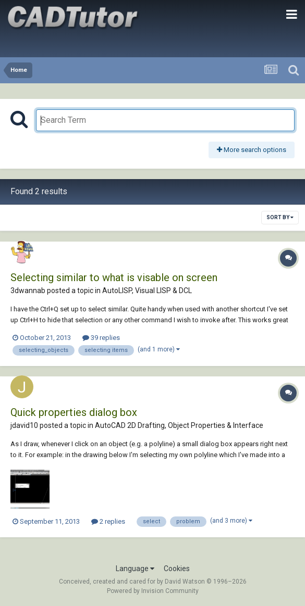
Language (135, 568)
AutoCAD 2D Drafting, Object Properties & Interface (179, 425)
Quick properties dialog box (73, 412)
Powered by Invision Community (153, 591)
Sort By (280, 217)
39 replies (101, 338)
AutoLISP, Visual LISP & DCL (147, 290)
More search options (251, 150)
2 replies (108, 521)
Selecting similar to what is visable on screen (113, 277)
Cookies (177, 568)
